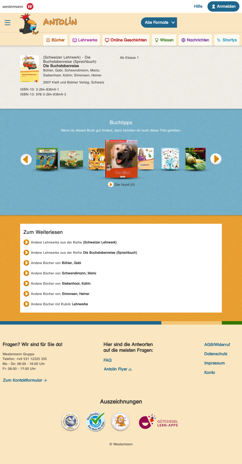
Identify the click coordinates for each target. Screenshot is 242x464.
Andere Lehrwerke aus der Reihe (73, 242)
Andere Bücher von (56, 263)
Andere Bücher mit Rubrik (59, 304)
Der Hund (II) (125, 185)
